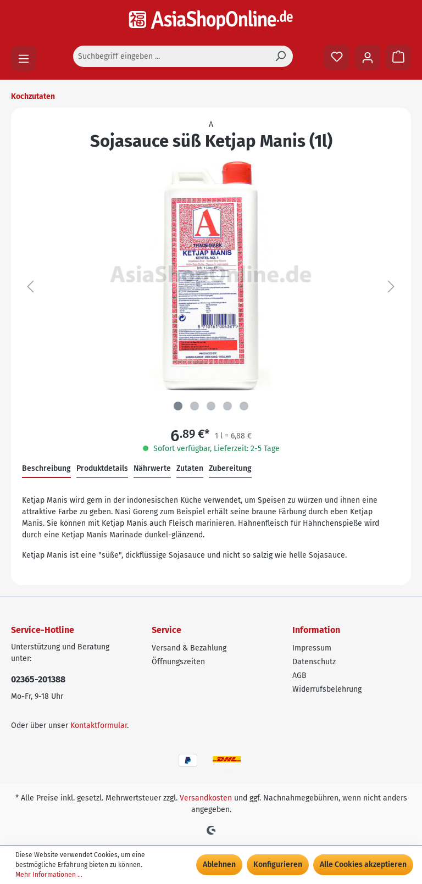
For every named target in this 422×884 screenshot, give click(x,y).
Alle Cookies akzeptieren (363, 864)
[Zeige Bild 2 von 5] (194, 406)
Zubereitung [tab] (230, 468)
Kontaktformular (98, 725)
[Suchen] (280, 56)
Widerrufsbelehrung (327, 689)
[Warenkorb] (398, 57)
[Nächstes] (391, 287)
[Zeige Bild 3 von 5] (211, 406)
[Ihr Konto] (367, 57)
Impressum (311, 648)
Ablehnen (219, 864)
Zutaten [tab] (189, 468)
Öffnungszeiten (178, 661)
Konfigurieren (277, 864)
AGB (299, 675)
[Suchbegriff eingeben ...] (170, 56)
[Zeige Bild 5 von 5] (244, 406)
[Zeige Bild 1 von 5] (178, 406)
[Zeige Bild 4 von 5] (227, 406)
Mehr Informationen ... (48, 875)
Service (166, 630)
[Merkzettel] (336, 57)
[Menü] (23, 58)
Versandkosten (206, 798)
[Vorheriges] (30, 287)
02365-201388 (38, 679)
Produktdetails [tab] (102, 468)
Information (316, 630)
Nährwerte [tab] (152, 468)
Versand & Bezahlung (189, 648)
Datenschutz (314, 661)
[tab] (46, 469)
